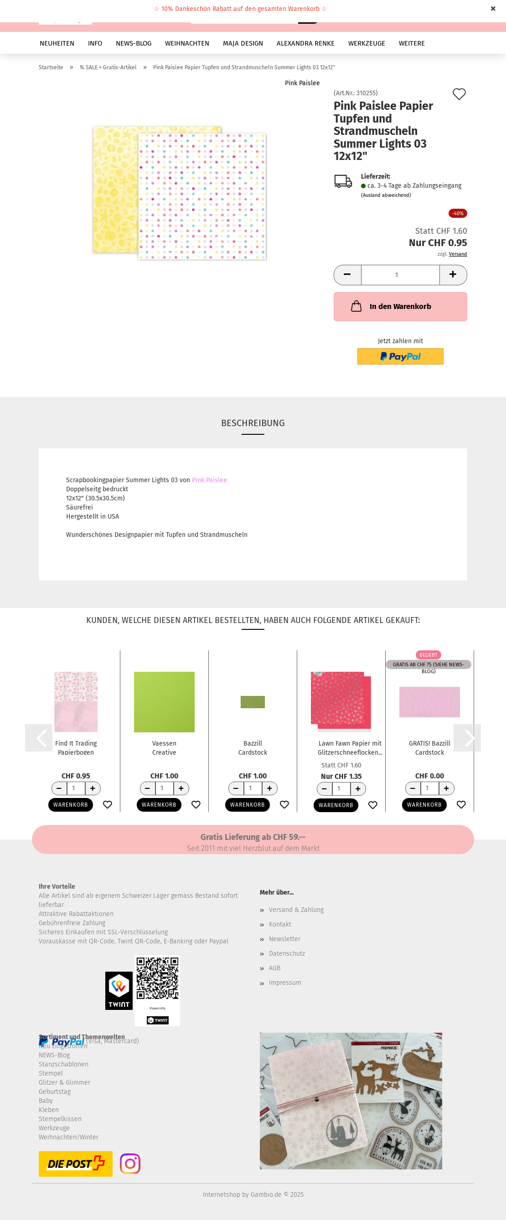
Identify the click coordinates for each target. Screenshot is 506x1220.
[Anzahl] (400, 275)
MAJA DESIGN (243, 43)
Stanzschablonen (63, 1064)
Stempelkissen (60, 1119)
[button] (347, 275)
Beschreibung (253, 422)
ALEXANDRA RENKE (306, 43)
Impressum (285, 983)
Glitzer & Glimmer (64, 1082)
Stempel (51, 1073)
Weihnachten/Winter (68, 1137)
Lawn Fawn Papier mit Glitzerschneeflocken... (350, 747)
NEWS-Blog (54, 1055)
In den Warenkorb (390, 306)
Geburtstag (55, 1092)
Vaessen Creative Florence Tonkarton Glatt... (164, 747)
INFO (95, 43)
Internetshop (221, 1195)
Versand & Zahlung (296, 910)
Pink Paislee (302, 83)
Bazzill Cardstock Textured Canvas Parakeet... (253, 747)
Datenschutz (287, 953)
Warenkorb (70, 805)
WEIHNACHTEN (187, 43)
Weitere (412, 43)
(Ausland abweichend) (386, 195)
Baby (46, 1101)
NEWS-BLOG (133, 43)
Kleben (49, 1110)
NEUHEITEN (57, 43)
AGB (274, 968)
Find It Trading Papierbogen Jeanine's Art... (76, 747)
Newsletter (284, 939)
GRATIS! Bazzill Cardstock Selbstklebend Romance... (429, 747)
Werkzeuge (54, 1128)
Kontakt (280, 924)
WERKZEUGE (366, 43)
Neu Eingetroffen (63, 1046)
